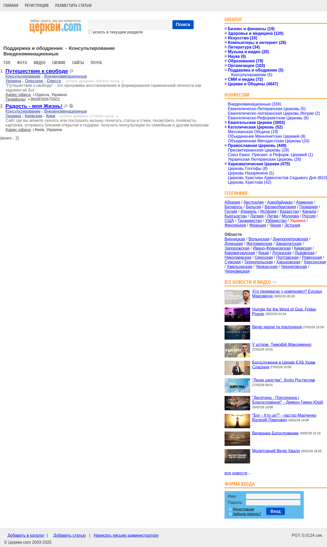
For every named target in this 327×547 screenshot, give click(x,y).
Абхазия (232, 202)
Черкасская (267, 266)
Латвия (257, 216)
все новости (236, 473)
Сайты (78, 62)
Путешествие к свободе (36, 71)
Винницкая (235, 239)
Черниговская (294, 266)
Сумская (233, 262)
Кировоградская (240, 253)
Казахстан (289, 211)
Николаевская (238, 257)
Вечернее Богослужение (275, 433)
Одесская (34, 81)
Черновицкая (237, 271)
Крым (264, 253)
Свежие (58, 62)
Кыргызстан (236, 216)
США (229, 220)
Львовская (304, 253)
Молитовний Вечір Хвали (276, 451)
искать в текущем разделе (115, 32)
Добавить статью (69, 535)
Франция (257, 225)
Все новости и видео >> (251, 281)
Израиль (249, 211)
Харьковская (288, 262)
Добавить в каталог (25, 535)
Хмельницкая (239, 266)
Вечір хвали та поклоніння (277, 327)
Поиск (183, 24)
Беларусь (233, 207)
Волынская (259, 239)
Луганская (281, 253)
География (236, 193)
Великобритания (280, 207)
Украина (13, 81)
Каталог (233, 19)
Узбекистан (275, 220)
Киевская (33, 116)
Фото (22, 62)
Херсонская (315, 262)
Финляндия (235, 225)
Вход (276, 511)
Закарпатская (288, 243)
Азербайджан (280, 202)
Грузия (231, 211)
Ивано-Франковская (272, 248)
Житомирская (259, 243)
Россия (309, 216)
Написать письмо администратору (126, 535)
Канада (309, 211)
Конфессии (237, 94)
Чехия (275, 225)
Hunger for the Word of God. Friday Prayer (284, 311)
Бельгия (253, 207)
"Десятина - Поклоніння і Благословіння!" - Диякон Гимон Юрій (287, 399)
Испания (268, 211)
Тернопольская (258, 262)
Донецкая (234, 243)
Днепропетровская (290, 239)
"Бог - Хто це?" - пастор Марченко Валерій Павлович (284, 417)
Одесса (54, 81)
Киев (50, 116)
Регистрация (37, 5)
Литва (272, 216)
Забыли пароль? (247, 514)
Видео (39, 62)
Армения (304, 202)
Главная (10, 5)
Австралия (253, 202)
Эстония (292, 225)
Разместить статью (73, 5)
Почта (96, 62)
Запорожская (237, 248)
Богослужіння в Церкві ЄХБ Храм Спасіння (283, 364)
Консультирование (22, 76)
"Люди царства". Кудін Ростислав (283, 380)
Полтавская (287, 257)
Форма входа (240, 483)
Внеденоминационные (65, 76)
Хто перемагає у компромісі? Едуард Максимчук (287, 293)
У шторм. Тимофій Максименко (281, 344)
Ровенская (312, 257)
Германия (308, 207)
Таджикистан (249, 220)
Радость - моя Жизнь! (33, 106)
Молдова (290, 216)
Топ (6, 62)
